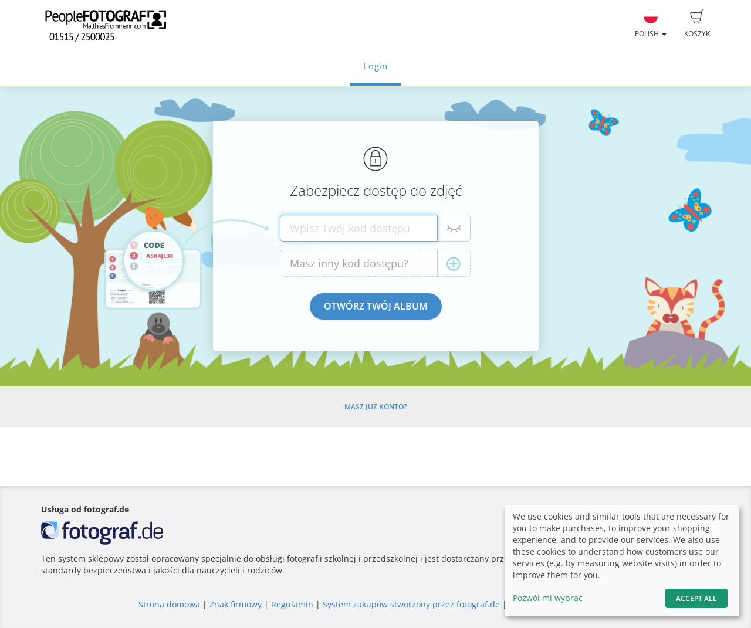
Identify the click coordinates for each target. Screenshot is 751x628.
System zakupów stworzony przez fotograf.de (411, 604)
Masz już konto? (375, 407)
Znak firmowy (236, 604)
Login (375, 66)
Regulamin (292, 604)
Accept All (696, 598)
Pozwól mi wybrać (548, 597)
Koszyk (697, 24)
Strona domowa (169, 604)
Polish (651, 24)
